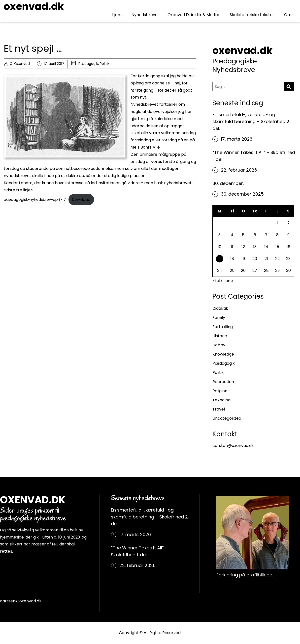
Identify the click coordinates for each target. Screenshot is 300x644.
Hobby (218, 345)
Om (287, 15)
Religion (219, 391)
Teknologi (221, 400)
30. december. (228, 183)
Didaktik (220, 308)
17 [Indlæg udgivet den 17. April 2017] (220, 259)
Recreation (223, 382)
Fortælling (222, 327)
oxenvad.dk (34, 6)
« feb (217, 280)
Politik (104, 63)
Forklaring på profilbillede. (244, 575)
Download (81, 199)
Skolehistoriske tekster (252, 15)
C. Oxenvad (20, 63)
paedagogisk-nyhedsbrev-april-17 (35, 199)
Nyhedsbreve (145, 15)
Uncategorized (226, 418)
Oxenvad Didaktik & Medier (193, 15)
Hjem (117, 15)
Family (218, 317)
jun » (229, 280)
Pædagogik (88, 63)
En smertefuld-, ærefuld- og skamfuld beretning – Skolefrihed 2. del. (251, 121)
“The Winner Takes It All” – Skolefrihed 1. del (253, 155)
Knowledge (223, 354)
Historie (219, 336)
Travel (218, 409)
